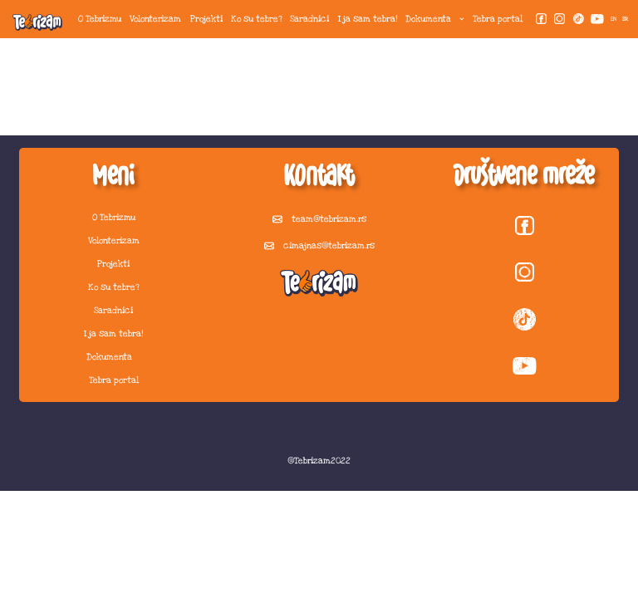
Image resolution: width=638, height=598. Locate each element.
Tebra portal (498, 18)
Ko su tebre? (256, 18)
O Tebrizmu (99, 18)
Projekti (206, 18)
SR (625, 19)
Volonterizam (155, 18)
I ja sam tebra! (367, 18)
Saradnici (309, 18)
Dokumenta (434, 19)
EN (613, 19)
